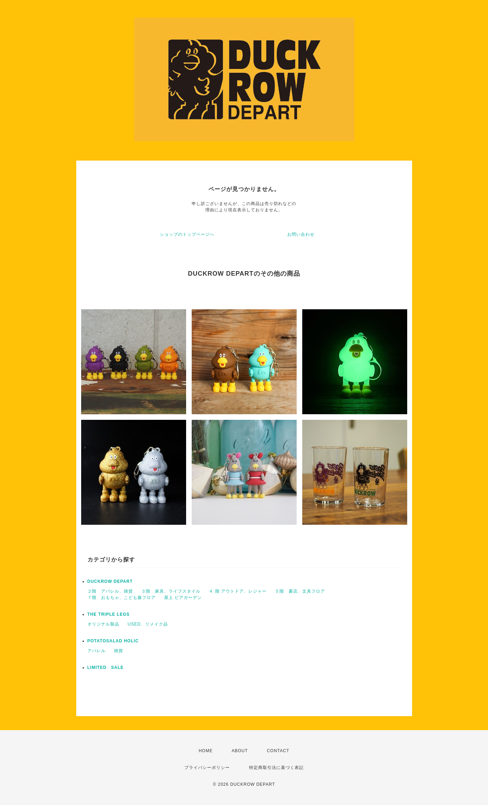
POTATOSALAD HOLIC (113, 640)
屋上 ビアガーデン (183, 597)
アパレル (96, 650)
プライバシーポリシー (207, 767)
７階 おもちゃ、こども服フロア (121, 597)
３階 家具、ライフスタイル (170, 591)
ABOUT (240, 750)
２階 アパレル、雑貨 (110, 591)
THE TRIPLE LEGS (108, 614)
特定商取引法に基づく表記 (276, 767)
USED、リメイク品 (148, 624)
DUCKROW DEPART (110, 581)
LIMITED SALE (105, 667)
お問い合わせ (300, 234)
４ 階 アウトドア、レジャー (238, 591)
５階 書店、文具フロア (300, 591)
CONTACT (278, 750)
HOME (206, 750)
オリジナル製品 (103, 624)
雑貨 (118, 650)
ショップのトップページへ (187, 234)
